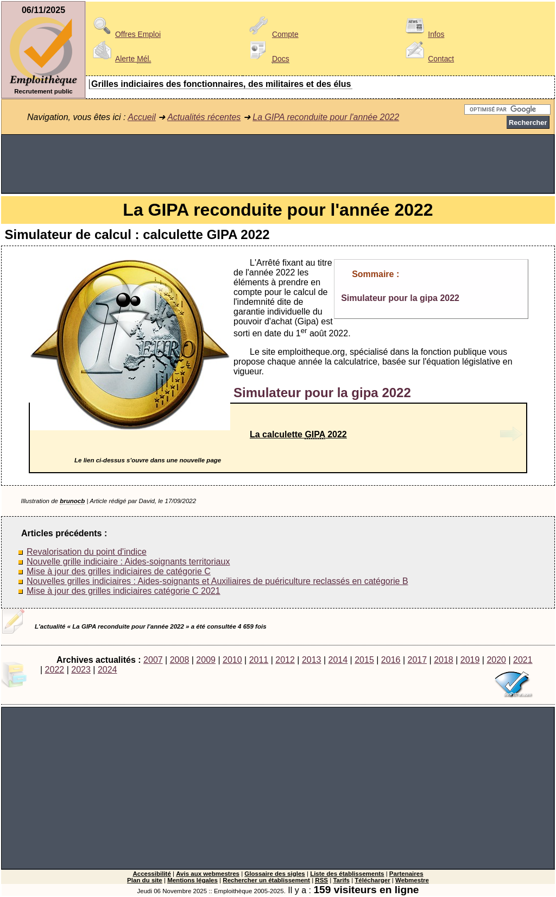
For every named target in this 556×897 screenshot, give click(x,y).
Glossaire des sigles (274, 873)
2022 (55, 669)
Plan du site (144, 880)
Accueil (142, 117)
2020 (496, 659)
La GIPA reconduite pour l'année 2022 (325, 117)
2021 (523, 659)
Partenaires (406, 873)
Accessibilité (151, 873)
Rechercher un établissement (266, 880)
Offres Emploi (125, 34)
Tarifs (341, 880)
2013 (311, 659)
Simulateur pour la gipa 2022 (400, 298)
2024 (107, 669)
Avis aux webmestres (207, 873)
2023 (81, 669)
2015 (364, 659)
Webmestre (412, 880)
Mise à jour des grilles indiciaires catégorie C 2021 (123, 590)
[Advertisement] (278, 164)
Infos (423, 34)
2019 (470, 659)
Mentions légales (192, 880)
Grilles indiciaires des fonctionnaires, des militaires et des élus (221, 84)
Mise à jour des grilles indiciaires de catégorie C (119, 571)
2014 (338, 659)
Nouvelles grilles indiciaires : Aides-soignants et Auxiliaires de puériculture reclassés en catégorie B (217, 581)
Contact (428, 58)
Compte (272, 34)
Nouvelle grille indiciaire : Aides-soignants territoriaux (128, 561)
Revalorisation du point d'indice (87, 551)
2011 (259, 659)
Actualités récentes (204, 117)
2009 (206, 659)
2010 (232, 659)
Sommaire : (375, 274)
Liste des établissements (347, 873)
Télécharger (372, 880)
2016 (391, 659)
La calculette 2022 (298, 435)
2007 (153, 659)
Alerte (120, 58)
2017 (417, 659)
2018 (443, 659)
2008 (179, 659)
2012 (285, 659)
